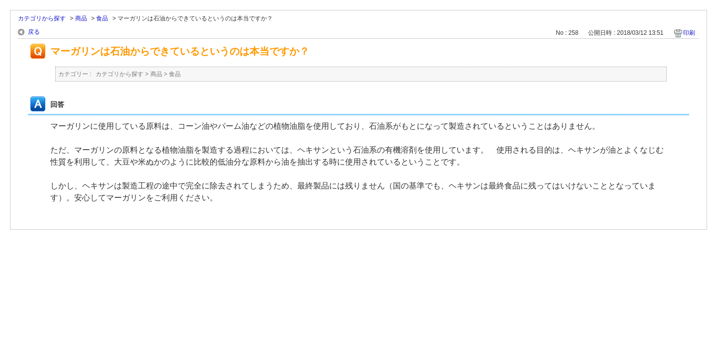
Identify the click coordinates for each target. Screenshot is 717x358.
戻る (34, 31)
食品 (102, 18)
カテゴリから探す (42, 18)
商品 (81, 18)
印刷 (689, 32)
